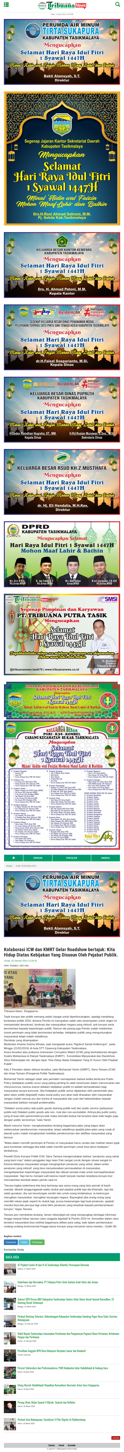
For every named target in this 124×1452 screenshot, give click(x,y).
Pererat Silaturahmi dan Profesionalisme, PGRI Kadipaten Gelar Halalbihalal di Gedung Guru (63, 1368)
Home (9, 866)
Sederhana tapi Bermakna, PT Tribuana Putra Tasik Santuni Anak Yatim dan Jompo (58, 1282)
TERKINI (37, 858)
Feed (61, 1445)
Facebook (11, 1242)
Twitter (24, 1242)
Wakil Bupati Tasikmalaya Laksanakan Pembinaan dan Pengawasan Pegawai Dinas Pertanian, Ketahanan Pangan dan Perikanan (68, 1335)
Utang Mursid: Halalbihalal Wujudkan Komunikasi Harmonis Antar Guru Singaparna (58, 1385)
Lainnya (115, 1438)
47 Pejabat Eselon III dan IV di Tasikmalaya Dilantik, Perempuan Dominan (53, 1265)
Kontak (71, 1445)
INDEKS (105, 858)
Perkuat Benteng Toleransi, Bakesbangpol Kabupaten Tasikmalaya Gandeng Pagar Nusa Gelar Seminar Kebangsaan (67, 1318)
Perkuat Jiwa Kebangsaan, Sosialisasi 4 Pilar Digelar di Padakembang (51, 1419)
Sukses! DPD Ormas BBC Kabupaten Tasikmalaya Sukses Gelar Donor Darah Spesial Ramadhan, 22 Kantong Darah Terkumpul (66, 1301)
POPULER (71, 858)
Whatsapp (37, 1242)
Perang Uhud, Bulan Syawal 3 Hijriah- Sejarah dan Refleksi (46, 1402)
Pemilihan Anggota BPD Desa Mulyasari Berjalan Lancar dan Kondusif (52, 1351)
